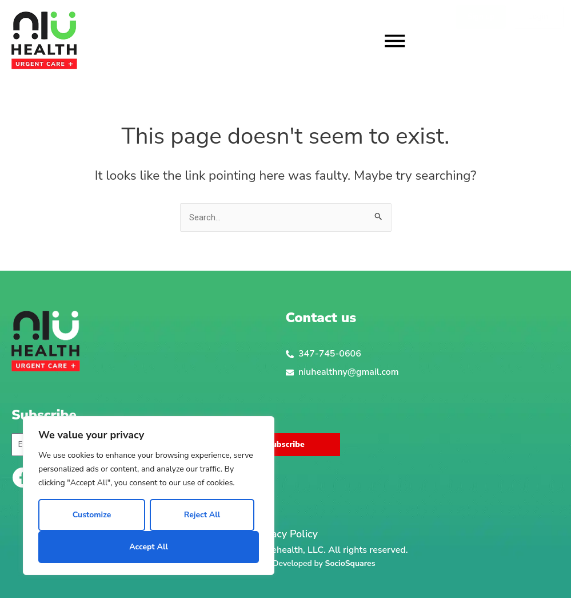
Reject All (202, 514)
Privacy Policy (285, 534)
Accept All (148, 546)
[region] (148, 495)
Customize (92, 514)
